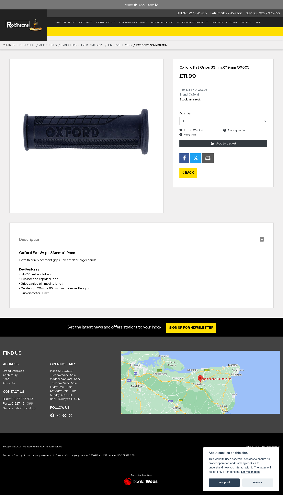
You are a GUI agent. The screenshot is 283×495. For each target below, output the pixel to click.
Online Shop (69, 22)
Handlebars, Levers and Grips (82, 45)
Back (188, 173)
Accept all (224, 482)
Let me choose (250, 472)
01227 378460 (25, 408)
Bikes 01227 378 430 (192, 13)
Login (153, 4)
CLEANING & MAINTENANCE (133, 22)
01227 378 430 (22, 399)
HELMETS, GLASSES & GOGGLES (192, 22)
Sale (257, 22)
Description (29, 239)
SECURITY (246, 22)
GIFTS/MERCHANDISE (162, 22)
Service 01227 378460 (263, 13)
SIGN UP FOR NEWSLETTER (191, 328)
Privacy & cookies (271, 446)
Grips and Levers (119, 45)
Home (58, 22)
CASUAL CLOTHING (106, 22)
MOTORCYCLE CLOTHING (224, 22)
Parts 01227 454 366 (226, 13)
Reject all (258, 482)
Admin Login (252, 446)
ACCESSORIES (85, 22)
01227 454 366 (22, 403)
